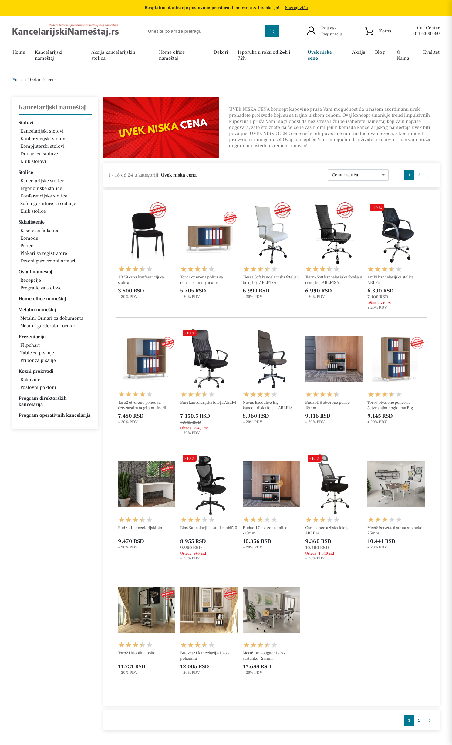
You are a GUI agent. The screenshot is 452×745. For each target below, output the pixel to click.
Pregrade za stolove (41, 288)
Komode (29, 238)
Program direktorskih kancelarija (43, 401)
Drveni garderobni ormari (47, 261)
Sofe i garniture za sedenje (48, 204)
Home (17, 79)
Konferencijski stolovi (43, 139)
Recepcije (30, 280)
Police (26, 246)
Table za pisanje (37, 353)
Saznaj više (296, 8)
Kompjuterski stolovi (42, 146)
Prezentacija (32, 337)
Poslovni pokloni (38, 387)
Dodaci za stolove (39, 154)
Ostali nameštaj (35, 272)
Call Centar (428, 28)
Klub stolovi (33, 161)
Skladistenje (32, 222)
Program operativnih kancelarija (54, 415)
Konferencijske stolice (43, 196)
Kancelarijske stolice (42, 181)
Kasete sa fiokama (39, 231)
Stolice (26, 172)
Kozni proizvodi (36, 371)
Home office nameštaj (42, 299)
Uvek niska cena (41, 79)
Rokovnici (31, 380)
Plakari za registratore (43, 253)
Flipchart (30, 345)
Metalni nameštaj (37, 310)
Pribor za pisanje (38, 360)
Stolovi (26, 123)
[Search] (272, 31)
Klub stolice (33, 211)
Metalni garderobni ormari (48, 326)
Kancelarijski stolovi (42, 131)
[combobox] (358, 175)
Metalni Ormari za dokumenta (51, 318)
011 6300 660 (426, 33)
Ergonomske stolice (41, 188)
